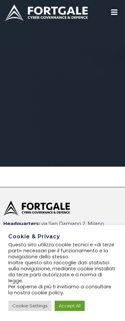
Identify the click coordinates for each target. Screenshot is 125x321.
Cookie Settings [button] (29, 305)
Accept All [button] (70, 305)
